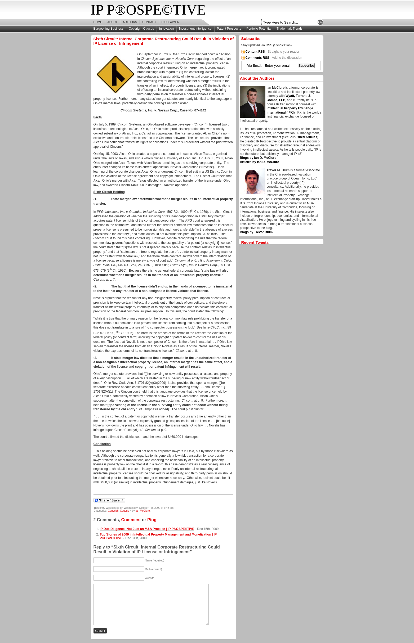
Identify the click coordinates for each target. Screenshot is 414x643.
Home (98, 22)
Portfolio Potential (258, 28)
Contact (149, 22)
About (113, 22)
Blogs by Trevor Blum (256, 232)
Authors (130, 22)
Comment (131, 520)
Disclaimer (170, 22)
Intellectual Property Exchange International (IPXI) (290, 110)
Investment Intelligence (195, 28)
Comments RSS (257, 58)
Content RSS (255, 51)
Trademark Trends (289, 28)
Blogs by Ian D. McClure (258, 158)
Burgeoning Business (108, 28)
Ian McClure (143, 510)
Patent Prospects (229, 28)
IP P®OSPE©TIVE (148, 10)
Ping (152, 520)
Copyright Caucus (141, 28)
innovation (166, 28)
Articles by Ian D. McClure (259, 162)
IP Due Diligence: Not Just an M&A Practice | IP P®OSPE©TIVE (147, 529)
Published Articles (303, 137)
